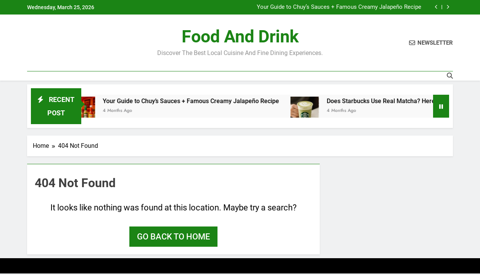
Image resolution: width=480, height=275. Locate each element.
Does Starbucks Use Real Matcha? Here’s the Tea (397, 101)
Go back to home (173, 236)
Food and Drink (240, 36)
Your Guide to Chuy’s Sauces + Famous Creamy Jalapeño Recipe (339, 7)
